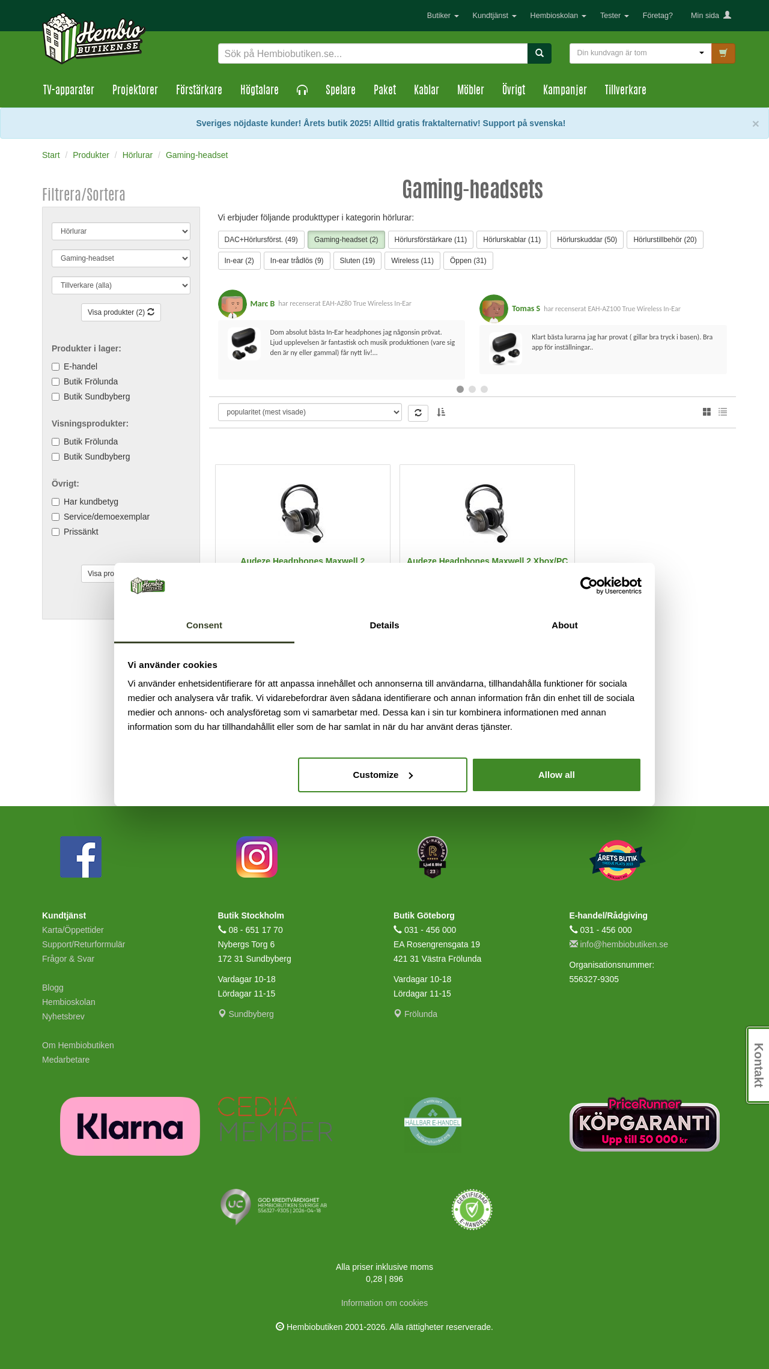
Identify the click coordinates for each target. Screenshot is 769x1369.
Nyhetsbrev (63, 1016)
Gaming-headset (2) (346, 239)
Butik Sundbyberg (97, 396)
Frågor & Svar (68, 959)
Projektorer (135, 91)
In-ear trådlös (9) (297, 260)
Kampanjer (565, 91)
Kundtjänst (495, 15)
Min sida (711, 15)
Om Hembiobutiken (78, 1045)
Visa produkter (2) (121, 312)
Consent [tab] (204, 625)
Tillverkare (625, 91)
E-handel (80, 366)
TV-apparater (68, 91)
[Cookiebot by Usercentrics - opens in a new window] (589, 586)
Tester (614, 15)
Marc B (263, 304)
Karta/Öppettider (73, 930)
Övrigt (513, 91)
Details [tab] (384, 625)
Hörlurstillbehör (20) (664, 239)
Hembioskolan (558, 15)
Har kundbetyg (91, 501)
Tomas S (526, 308)
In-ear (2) (239, 260)
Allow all (556, 774)
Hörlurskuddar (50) (587, 239)
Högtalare (259, 91)
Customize (383, 774)
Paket (385, 91)
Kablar (426, 91)
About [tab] (564, 625)
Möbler (470, 91)
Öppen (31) (468, 260)
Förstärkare (199, 91)
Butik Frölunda (91, 381)
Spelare (341, 91)
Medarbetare (66, 1059)
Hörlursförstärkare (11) (431, 239)
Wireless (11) (412, 260)
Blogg (53, 987)
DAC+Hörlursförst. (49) (261, 239)
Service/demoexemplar (107, 516)
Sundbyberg (246, 1014)
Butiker (443, 15)
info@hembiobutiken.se (619, 944)
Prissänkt (81, 531)
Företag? (658, 15)
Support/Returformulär (84, 944)
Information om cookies (384, 1303)
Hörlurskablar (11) (512, 239)
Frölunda (415, 1014)
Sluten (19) (357, 260)
